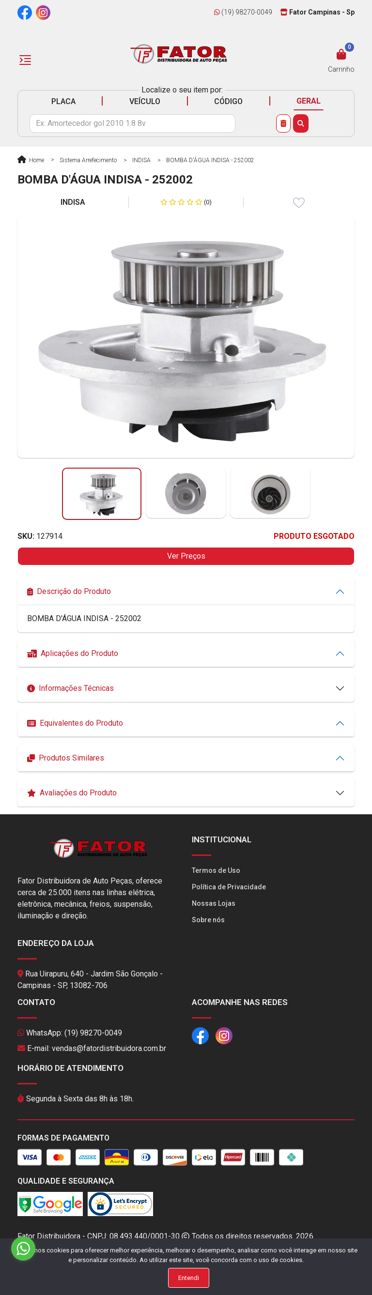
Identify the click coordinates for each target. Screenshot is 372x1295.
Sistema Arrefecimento (88, 160)
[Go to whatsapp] (23, 1248)
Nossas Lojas (213, 903)
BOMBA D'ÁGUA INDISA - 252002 (210, 160)
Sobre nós (208, 920)
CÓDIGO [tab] (228, 101)
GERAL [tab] (308, 101)
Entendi (188, 1277)
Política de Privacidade (229, 887)
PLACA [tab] (63, 101)
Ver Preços (186, 556)
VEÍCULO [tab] (144, 101)
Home (30, 160)
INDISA (141, 160)
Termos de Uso (216, 870)
